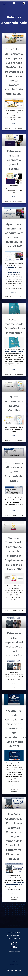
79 (15, 917)
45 (5, 911)
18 (12, 904)
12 (22, 902)
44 (3, 911)
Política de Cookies (14, 964)
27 (10, 907)
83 (24, 917)
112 (11, 925)
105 (9, 923)
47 (10, 911)
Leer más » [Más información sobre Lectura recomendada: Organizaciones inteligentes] (14, 369)
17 (10, 904)
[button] (14, 3)
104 (6, 923)
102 (24, 921)
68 (13, 915)
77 (10, 917)
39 (15, 909)
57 (10, 913)
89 (15, 919)
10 (18, 902)
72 (22, 915)
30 (17, 907)
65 (5, 915)
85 (5, 919)
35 (5, 909)
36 (8, 909)
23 (24, 904)
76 (8, 917)
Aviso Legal (14, 961)
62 (22, 913)
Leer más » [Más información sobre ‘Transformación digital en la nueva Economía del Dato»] (14, 510)
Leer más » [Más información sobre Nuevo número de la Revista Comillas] (14, 435)
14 (3, 904)
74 (3, 917)
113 (14, 925)
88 (13, 919)
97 (10, 921)
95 (6, 921)
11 (20, 902)
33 (24, 907)
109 (21, 923)
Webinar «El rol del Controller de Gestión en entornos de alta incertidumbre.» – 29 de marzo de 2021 (15, 728)
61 (20, 913)
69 (15, 915)
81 (20, 917)
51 (20, 911)
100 (18, 921)
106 (12, 923)
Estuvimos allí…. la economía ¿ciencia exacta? (14, 159)
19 (14, 904)
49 (15, 911)
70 (17, 915)
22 (21, 904)
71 (20, 915)
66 (8, 915)
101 (21, 921)
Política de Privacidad (14, 958)
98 (13, 921)
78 (13, 917)
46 (8, 911)
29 (15, 907)
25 (5, 907)
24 (3, 907)
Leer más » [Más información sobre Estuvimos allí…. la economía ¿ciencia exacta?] (14, 197)
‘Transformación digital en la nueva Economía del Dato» (15, 471)
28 (12, 907)
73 (24, 915)
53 (24, 911)
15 (5, 904)
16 (8, 904)
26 (8, 907)
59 (15, 913)
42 (22, 909)
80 (17, 917)
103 (3, 923)
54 (3, 913)
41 (20, 909)
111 (8, 925)
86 (8, 919)
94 (3, 921)
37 (10, 909)
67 (10, 915)
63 (24, 913)
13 (24, 902)
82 (22, 917)
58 (13, 913)
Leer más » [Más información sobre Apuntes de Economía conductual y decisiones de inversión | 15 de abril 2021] (14, 292)
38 (13, 909)
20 (17, 904)
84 (3, 919)
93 (24, 919)
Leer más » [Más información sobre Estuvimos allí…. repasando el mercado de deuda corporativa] (14, 683)
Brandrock (10, 268)
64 (3, 915)
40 (17, 909)
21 (19, 904)
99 (15, 921)
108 (18, 923)
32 (22, 907)
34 (3, 909)
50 (17, 911)
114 (17, 925)
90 (17, 919)
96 (8, 921)
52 (22, 911)
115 (19, 925)
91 (20, 919)
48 (13, 911)
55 (5, 913)
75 (5, 917)
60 (17, 913)
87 (10, 919)
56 (8, 913)
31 (19, 907)
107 (15, 923)
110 (24, 923)
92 (22, 919)
